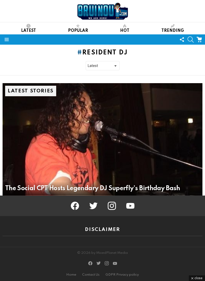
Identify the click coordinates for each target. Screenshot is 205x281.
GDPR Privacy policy (122, 274)
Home (71, 274)
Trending (172, 28)
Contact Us (91, 274)
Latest (28, 28)
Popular (78, 28)
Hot (124, 28)
